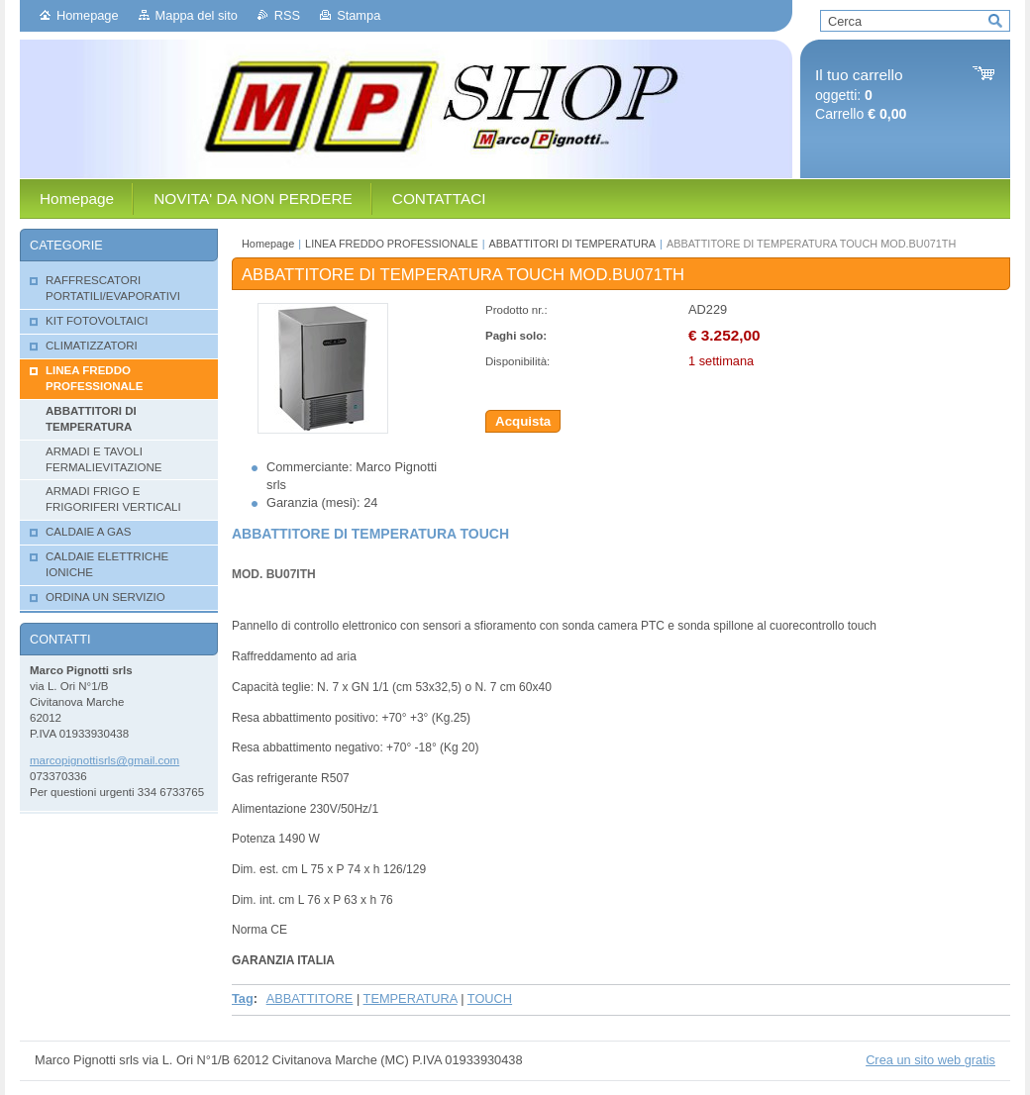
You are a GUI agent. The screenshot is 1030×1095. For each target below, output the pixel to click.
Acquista (523, 421)
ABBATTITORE (310, 998)
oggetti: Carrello (860, 94)
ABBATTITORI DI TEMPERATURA (572, 243)
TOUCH (489, 998)
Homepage (87, 15)
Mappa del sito (196, 15)
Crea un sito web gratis (930, 1059)
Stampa (358, 15)
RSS (287, 15)
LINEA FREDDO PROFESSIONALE (391, 243)
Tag (243, 998)
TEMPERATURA (410, 998)
